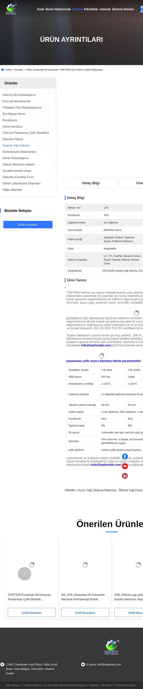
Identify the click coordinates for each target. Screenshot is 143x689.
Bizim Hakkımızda (58, 9)
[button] (24, 573)
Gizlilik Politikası (32, 685)
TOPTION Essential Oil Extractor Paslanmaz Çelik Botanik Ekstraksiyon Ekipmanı (29, 597)
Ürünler (77, 9)
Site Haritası (13, 685)
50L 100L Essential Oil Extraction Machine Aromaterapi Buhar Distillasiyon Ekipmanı (83, 597)
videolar (105, 9)
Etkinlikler (91, 9)
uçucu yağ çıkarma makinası (96, 490)
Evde (40, 9)
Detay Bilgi (90, 183)
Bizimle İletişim (123, 9)
